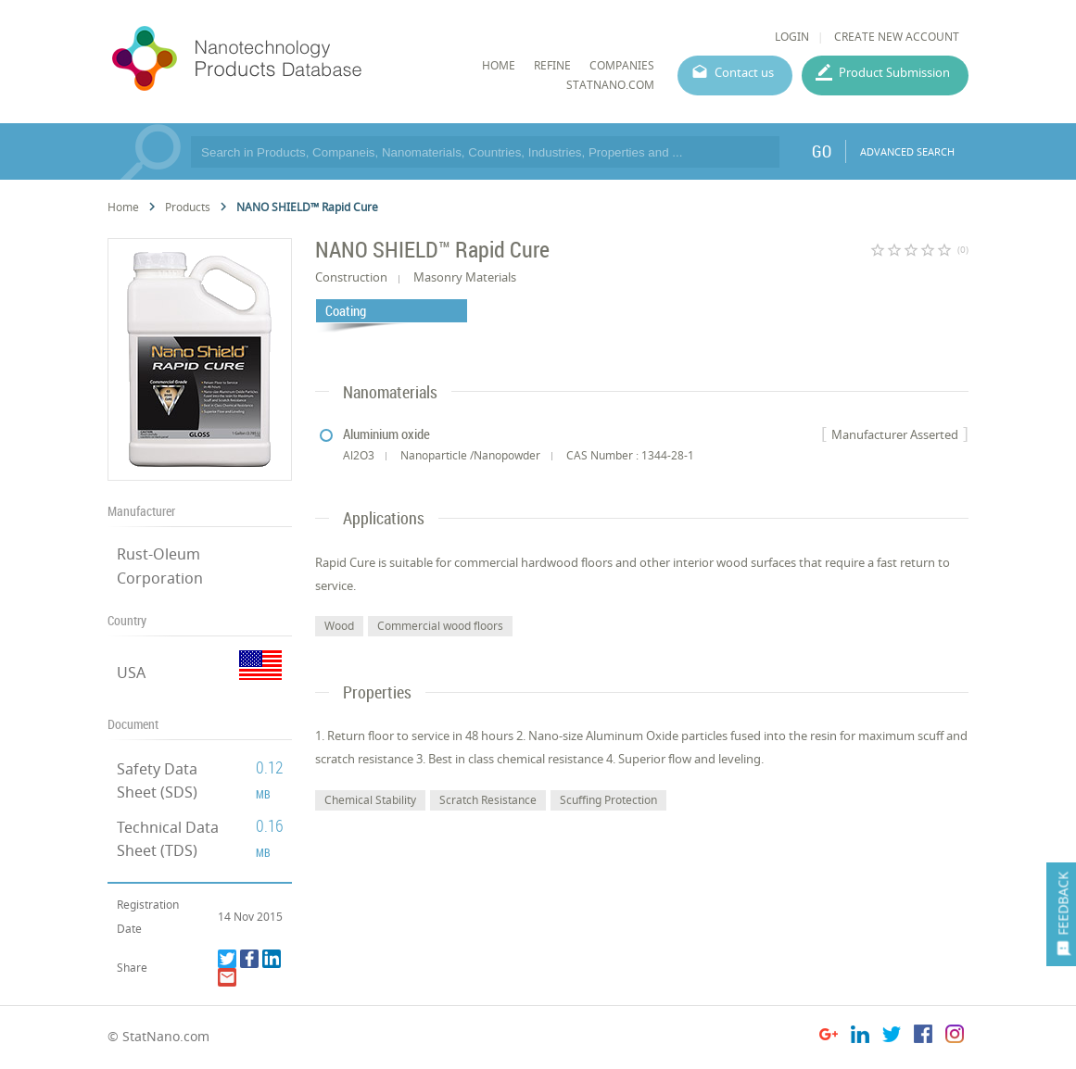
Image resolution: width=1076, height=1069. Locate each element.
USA (131, 672)
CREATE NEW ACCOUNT (896, 36)
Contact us (744, 72)
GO (821, 151)
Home (123, 207)
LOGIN (792, 36)
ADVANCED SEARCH (907, 151)
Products (187, 207)
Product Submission (894, 72)
